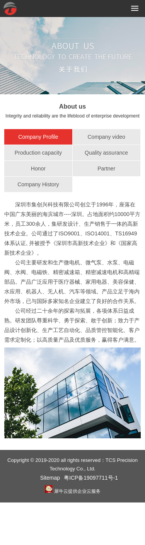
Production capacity (38, 153)
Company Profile (38, 137)
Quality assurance (106, 153)
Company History (38, 184)
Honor (38, 168)
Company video (106, 137)
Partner (106, 168)
